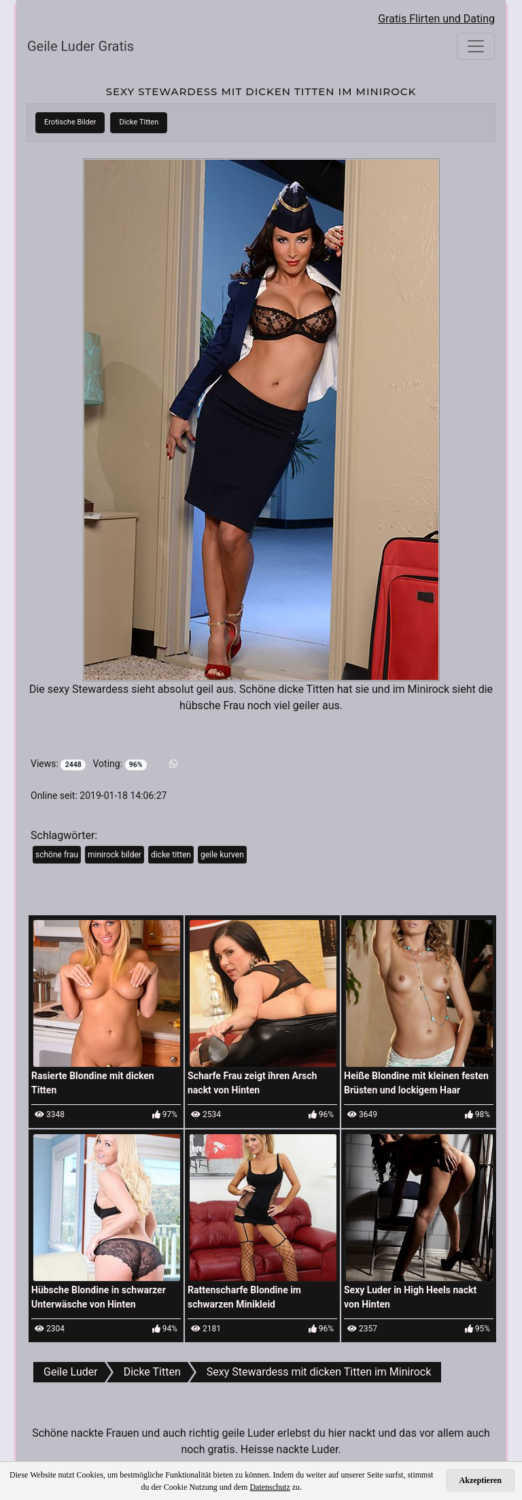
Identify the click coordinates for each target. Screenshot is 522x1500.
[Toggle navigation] (476, 46)
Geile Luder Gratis (80, 46)
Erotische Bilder (70, 122)
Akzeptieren (480, 1480)
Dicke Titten (138, 122)
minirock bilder (114, 854)
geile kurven (222, 854)
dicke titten (171, 854)
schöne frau (56, 854)
